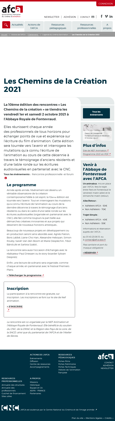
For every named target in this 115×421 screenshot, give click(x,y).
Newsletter (51, 17)
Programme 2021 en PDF (96, 154)
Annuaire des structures (13, 385)
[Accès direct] (6, 24)
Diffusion (34, 361)
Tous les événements (96, 113)
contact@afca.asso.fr (95, 239)
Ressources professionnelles (86, 26)
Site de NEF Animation (94, 150)
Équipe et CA (36, 388)
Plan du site (77, 418)
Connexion (106, 3)
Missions (34, 382)
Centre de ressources (40, 364)
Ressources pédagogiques (58, 26)
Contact (109, 362)
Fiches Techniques (67, 367)
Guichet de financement (14, 393)
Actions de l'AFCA (34, 26)
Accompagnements (39, 367)
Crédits (108, 418)
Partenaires (35, 393)
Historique (35, 385)
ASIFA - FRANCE (37, 390)
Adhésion (70, 17)
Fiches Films (64, 361)
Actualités (17, 24)
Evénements (36, 358)
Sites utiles (7, 396)
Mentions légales (94, 418)
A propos (107, 26)
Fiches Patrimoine (67, 364)
